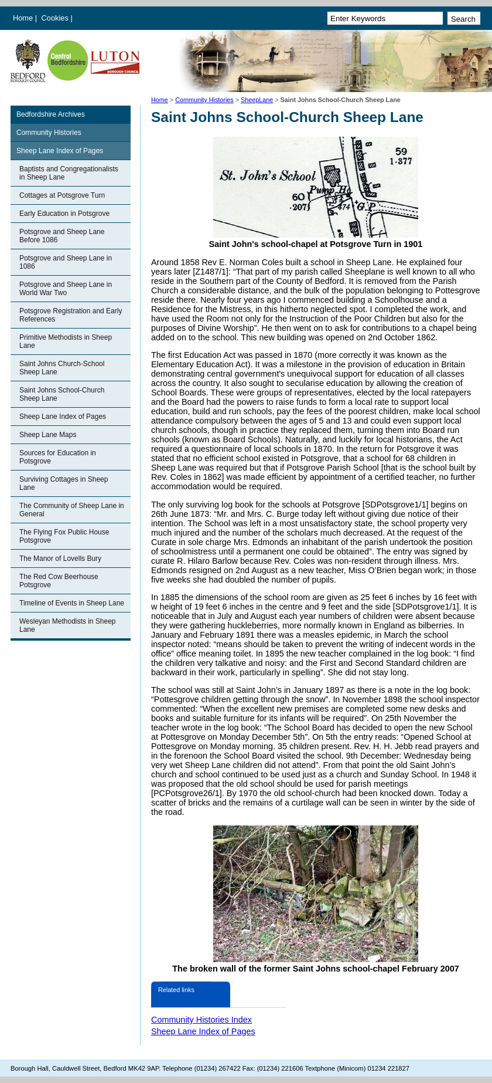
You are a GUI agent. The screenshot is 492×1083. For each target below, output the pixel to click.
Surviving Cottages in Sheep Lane (63, 483)
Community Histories (204, 99)
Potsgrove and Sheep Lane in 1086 (65, 262)
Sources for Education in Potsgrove (57, 457)
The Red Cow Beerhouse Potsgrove (58, 581)
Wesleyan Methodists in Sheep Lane (67, 625)
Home (23, 17)
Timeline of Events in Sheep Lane (71, 603)
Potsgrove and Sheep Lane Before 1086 (61, 236)
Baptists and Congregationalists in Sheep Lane (68, 173)
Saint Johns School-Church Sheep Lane (61, 394)
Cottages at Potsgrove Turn (62, 195)
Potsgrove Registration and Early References (70, 315)
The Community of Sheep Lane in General (71, 510)
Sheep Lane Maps (47, 435)
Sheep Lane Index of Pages (59, 151)
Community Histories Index (201, 1019)
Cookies (56, 17)
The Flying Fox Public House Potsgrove (64, 536)
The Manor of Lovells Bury (60, 558)
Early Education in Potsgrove (64, 213)
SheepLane (257, 99)
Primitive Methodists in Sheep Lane (65, 341)
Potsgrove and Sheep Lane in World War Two (65, 288)
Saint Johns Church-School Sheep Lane (61, 368)
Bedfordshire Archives (50, 114)
